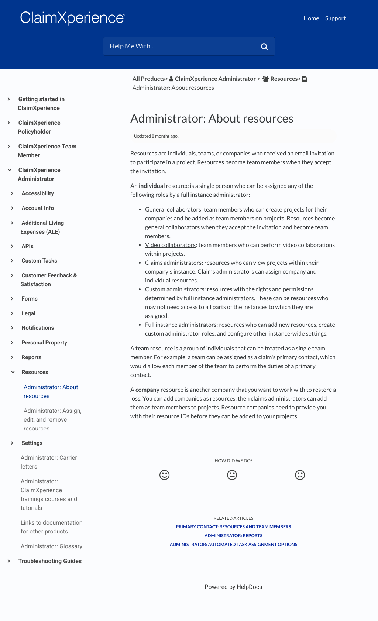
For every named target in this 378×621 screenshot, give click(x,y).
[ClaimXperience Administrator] (212, 78)
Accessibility (37, 193)
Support (335, 18)
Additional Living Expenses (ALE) (42, 227)
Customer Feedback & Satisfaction (49, 280)
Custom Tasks (39, 260)
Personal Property (44, 342)
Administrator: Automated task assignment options (234, 544)
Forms (29, 298)
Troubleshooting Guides (50, 561)
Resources (34, 372)
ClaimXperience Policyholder (39, 127)
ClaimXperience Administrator (39, 174)
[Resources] (279, 78)
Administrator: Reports (233, 535)
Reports (31, 357)
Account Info (37, 208)
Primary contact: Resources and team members (233, 526)
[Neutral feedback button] (232, 475)
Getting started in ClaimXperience (41, 103)
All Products (149, 78)
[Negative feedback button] (300, 475)
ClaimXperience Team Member (47, 151)
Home (311, 18)
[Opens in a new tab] (233, 586)
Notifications (37, 328)
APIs (27, 246)
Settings (32, 443)
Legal (28, 313)
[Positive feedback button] (164, 475)
